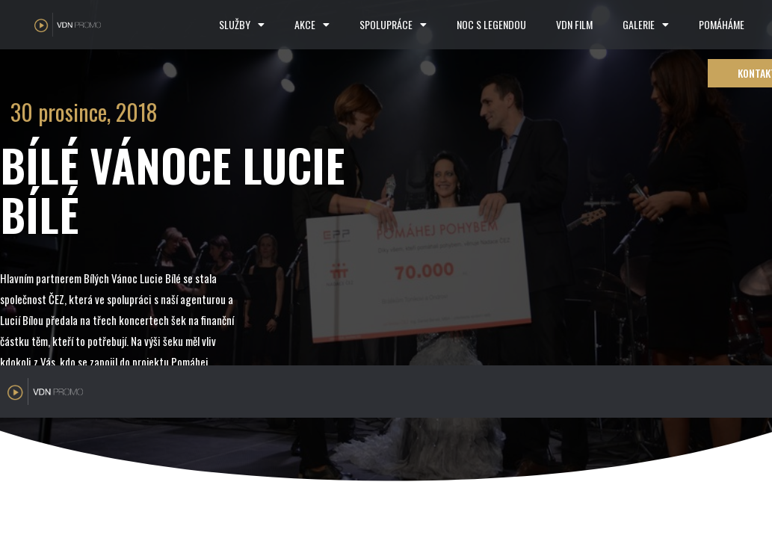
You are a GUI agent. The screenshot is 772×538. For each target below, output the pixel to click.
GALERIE (646, 24)
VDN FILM (574, 24)
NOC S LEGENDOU (491, 24)
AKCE (312, 24)
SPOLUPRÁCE (393, 24)
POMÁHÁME (721, 24)
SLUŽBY (242, 24)
